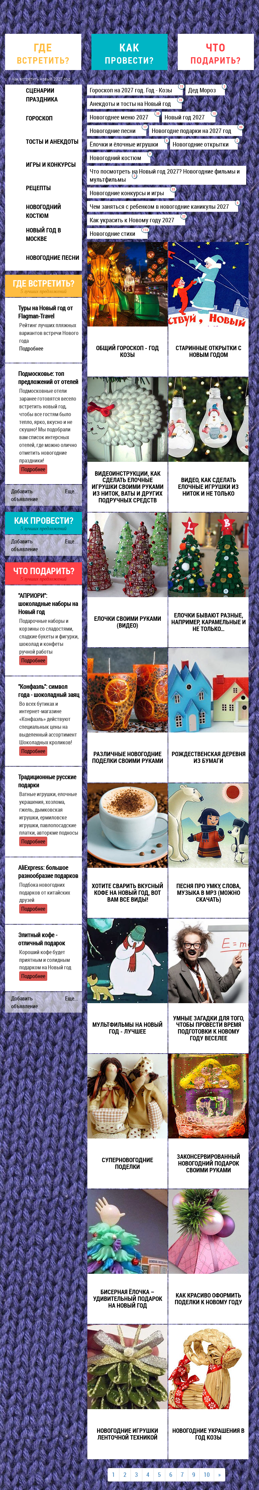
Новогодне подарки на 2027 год (195, 131)
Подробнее (31, 348)
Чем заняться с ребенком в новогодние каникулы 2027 (162, 206)
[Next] (219, 1475)
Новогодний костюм (119, 158)
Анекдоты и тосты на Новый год (134, 103)
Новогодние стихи (117, 233)
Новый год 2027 (189, 117)
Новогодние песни (117, 131)
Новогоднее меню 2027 (123, 117)
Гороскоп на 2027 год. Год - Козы (135, 90)
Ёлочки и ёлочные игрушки (127, 144)
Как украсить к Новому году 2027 (136, 220)
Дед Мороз (205, 90)
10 (207, 1474)
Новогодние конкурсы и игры (131, 193)
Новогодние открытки (204, 144)
